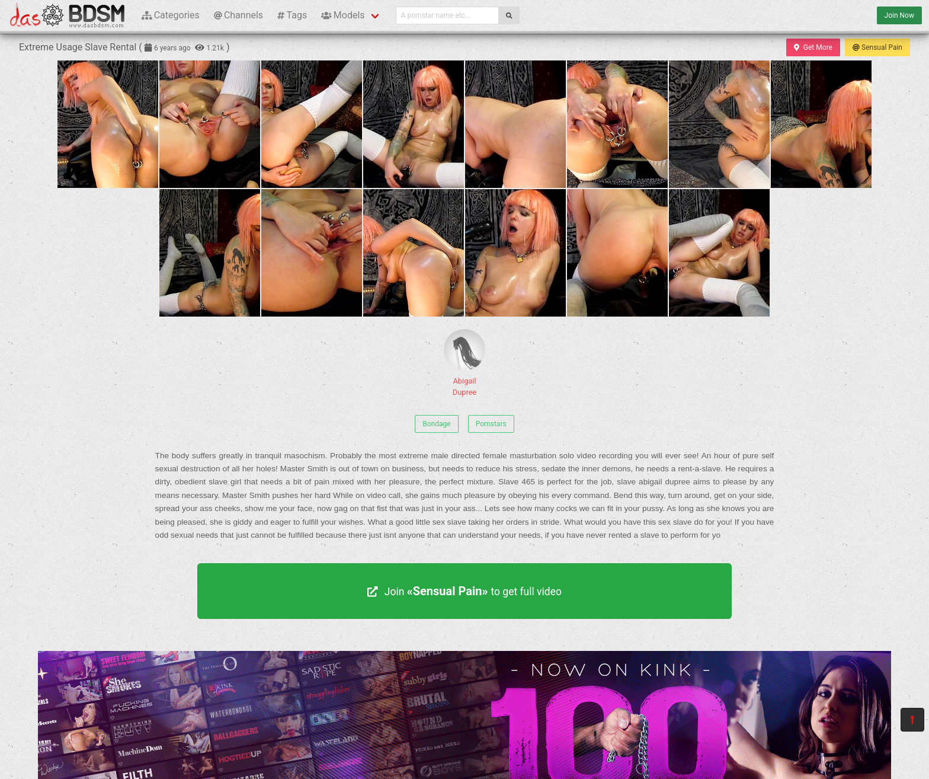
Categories (171, 15)
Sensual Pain (877, 47)
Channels (238, 15)
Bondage (436, 424)
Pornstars (491, 424)
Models (342, 15)
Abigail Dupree (464, 363)
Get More (813, 47)
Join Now (899, 15)
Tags (292, 15)
